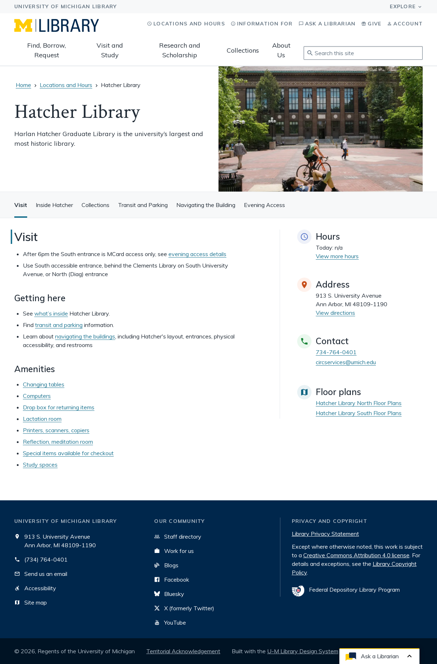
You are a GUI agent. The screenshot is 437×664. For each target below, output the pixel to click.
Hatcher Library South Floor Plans (359, 413)
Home (23, 84)
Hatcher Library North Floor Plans (359, 402)
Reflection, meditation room (58, 441)
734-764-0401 (336, 352)
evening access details (197, 254)
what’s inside (51, 313)
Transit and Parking (143, 204)
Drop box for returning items (58, 407)
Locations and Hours (66, 84)
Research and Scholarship (179, 50)
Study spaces (40, 464)
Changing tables (43, 384)
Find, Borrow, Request (46, 50)
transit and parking (59, 324)
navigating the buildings (85, 336)
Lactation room (42, 418)
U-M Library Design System (302, 651)
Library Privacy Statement (325, 533)
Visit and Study (110, 50)
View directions (335, 312)
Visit (20, 204)
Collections (243, 50)
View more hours (337, 256)
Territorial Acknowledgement (183, 651)
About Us (281, 50)
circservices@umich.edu (346, 362)
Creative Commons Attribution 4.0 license (356, 555)
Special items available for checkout (68, 453)
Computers (37, 395)
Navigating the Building (205, 204)
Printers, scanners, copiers (56, 430)
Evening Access (264, 204)
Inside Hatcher (54, 204)
